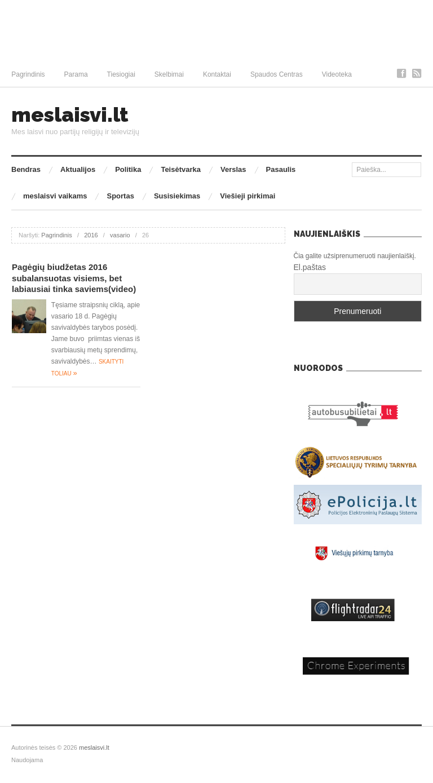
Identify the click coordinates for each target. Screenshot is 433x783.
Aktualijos (77, 169)
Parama (76, 74)
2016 (91, 235)
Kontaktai (217, 74)
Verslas (233, 169)
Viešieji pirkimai (247, 196)
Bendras (26, 169)
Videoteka (337, 74)
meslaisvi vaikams (55, 196)
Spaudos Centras (276, 74)
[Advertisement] (216, 31)
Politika (128, 169)
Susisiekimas (177, 196)
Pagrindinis (28, 74)
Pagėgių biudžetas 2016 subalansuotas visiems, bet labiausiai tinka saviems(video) (74, 278)
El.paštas (310, 267)
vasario (120, 235)
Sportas (120, 196)
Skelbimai (169, 74)
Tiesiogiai (121, 74)
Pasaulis (281, 169)
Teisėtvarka (181, 169)
